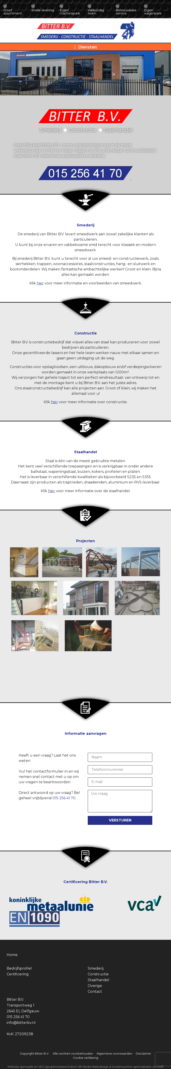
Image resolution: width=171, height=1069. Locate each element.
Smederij (96, 968)
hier (40, 283)
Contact (95, 991)
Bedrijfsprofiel (19, 968)
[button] (85, 46)
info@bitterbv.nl (21, 1023)
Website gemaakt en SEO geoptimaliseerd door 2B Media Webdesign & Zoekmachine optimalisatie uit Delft (85, 1066)
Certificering (18, 974)
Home (12, 955)
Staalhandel (98, 980)
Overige (95, 986)
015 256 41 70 (64, 798)
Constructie (98, 974)
